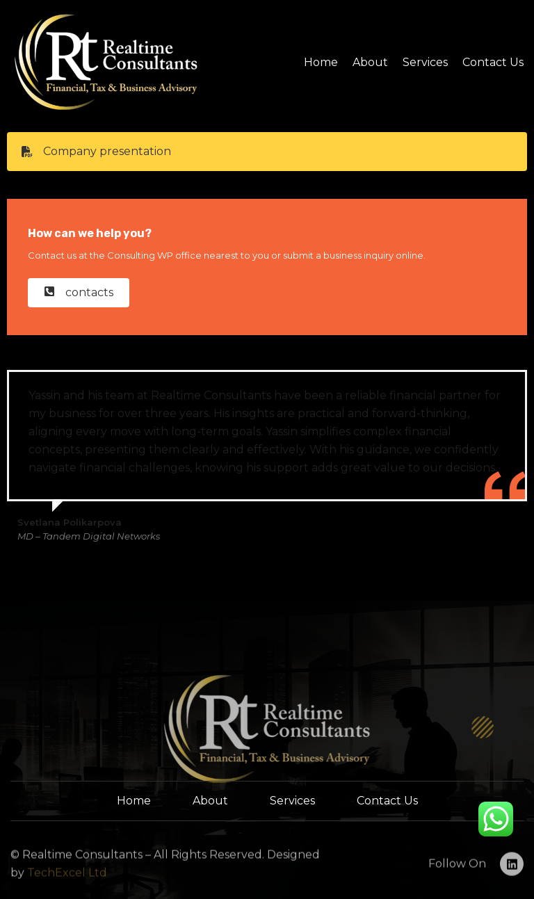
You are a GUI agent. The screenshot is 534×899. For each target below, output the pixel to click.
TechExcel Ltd (65, 884)
